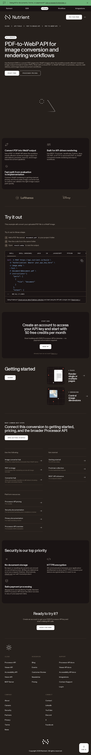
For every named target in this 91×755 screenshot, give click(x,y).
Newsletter (36, 677)
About (7, 700)
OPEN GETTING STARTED (16, 437)
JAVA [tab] (39, 253)
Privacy (7, 720)
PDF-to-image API (33, 26)
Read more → (75, 300)
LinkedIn (49, 705)
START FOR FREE (45, 627)
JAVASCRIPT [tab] (57, 253)
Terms (7, 725)
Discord (49, 715)
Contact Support (65, 682)
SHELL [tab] (11, 253)
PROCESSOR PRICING (30, 73)
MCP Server (9, 682)
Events (34, 667)
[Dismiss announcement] (87, 2)
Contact (49, 700)
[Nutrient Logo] (17, 17)
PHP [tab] (79, 253)
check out (8, 574)
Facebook (49, 725)
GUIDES (10, 377)
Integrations (64, 677)
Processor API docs (66, 662)
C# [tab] (47, 253)
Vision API (8, 677)
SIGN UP (46, 346)
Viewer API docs (65, 667)
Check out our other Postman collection (31, 300)
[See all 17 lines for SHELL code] (18, 294)
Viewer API (9, 667)
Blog (33, 662)
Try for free (74, 17)
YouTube (49, 710)
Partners (8, 715)
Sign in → (54, 354)
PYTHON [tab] (70, 253)
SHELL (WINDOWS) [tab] (25, 253)
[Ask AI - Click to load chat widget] (84, 748)
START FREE (12, 73)
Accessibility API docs (67, 672)
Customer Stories (39, 672)
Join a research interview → (55, 3)
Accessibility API (11, 672)
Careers (8, 705)
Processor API (10, 662)
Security (8, 710)
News (7, 730)
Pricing (34, 682)
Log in (61, 687)
